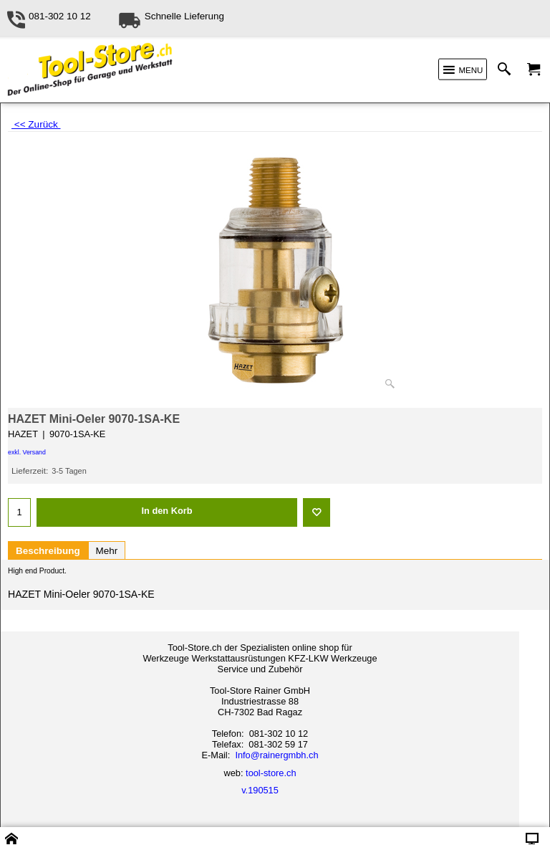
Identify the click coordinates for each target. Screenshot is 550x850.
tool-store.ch (271, 773)
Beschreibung (48, 550)
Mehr (107, 550)
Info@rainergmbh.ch (276, 755)
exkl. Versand (27, 452)
